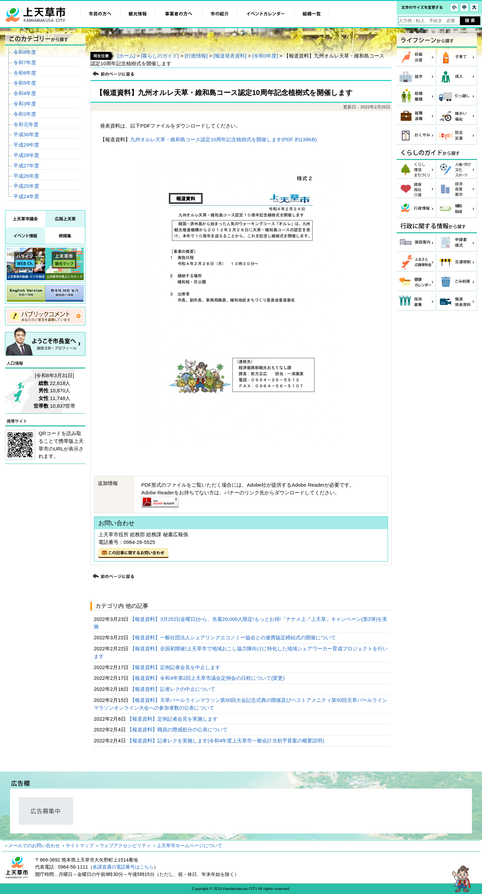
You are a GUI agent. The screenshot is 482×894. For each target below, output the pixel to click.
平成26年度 (26, 176)
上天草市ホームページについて (189, 845)
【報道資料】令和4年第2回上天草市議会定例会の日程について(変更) (208, 678)
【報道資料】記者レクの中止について (173, 689)
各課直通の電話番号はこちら (123, 867)
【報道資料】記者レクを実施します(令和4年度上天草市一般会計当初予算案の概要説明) (226, 740)
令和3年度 (24, 103)
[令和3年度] (265, 56)
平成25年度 (26, 186)
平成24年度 (26, 196)
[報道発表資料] (230, 56)
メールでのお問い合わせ (34, 845)
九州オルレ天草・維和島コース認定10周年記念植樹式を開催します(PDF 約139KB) (223, 139)
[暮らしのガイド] (160, 56)
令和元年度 (25, 124)
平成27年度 (26, 165)
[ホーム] (126, 56)
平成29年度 (26, 145)
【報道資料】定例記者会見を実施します (173, 719)
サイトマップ (80, 845)
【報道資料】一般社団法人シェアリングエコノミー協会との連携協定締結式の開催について (233, 637)
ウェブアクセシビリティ (125, 845)
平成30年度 (26, 134)
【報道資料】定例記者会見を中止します (176, 667)
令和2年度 (24, 114)
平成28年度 (26, 155)
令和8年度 (24, 52)
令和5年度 (24, 83)
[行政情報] (196, 56)
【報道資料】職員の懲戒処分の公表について (178, 729)
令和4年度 (24, 93)
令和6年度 (24, 73)
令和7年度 (24, 62)
